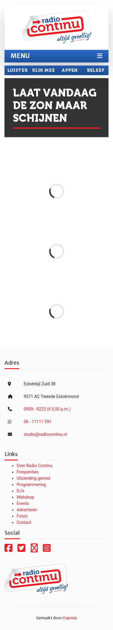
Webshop (25, 497)
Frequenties (28, 471)
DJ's (20, 490)
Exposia (70, 618)
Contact (24, 522)
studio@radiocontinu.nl (45, 434)
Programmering (31, 484)
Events (23, 503)
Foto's (22, 516)
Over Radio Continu (34, 465)
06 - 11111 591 (38, 421)
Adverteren (27, 509)
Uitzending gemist (33, 478)
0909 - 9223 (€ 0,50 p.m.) (47, 409)
